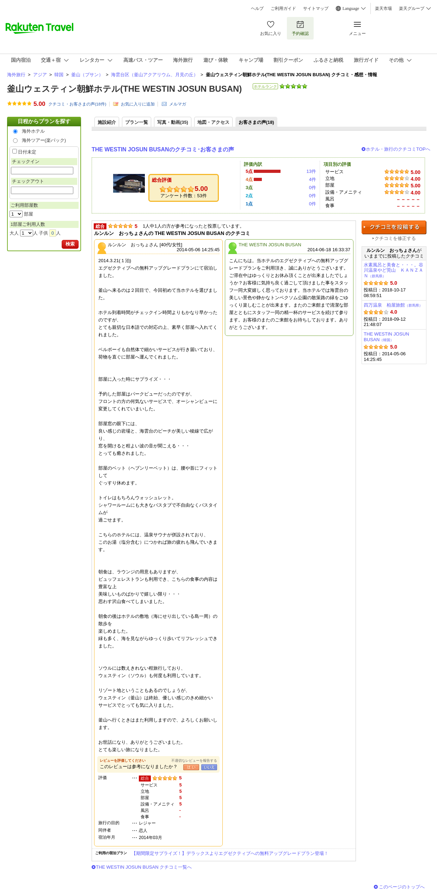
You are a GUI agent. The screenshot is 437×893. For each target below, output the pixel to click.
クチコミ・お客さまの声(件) (77, 104)
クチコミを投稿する (394, 227)
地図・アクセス (213, 122)
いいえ (209, 767)
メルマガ (177, 104)
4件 (312, 179)
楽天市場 (383, 8)
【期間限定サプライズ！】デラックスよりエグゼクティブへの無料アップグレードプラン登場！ (229, 853)
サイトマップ (315, 8)
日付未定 (27, 152)
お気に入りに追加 (138, 104)
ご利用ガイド (283, 8)
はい (191, 767)
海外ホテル (33, 131)
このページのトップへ (402, 886)
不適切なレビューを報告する (194, 760)
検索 (70, 244)
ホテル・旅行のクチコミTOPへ (398, 149)
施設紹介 (107, 122)
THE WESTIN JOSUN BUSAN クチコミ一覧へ (144, 867)
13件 (311, 171)
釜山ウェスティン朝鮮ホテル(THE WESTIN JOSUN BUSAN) (124, 88)
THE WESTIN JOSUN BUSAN (386, 336)
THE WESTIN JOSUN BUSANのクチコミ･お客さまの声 (163, 149)
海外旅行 (16, 74)
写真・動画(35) (172, 122)
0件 (312, 187)
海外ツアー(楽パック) (44, 140)
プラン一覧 (136, 122)
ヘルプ (257, 8)
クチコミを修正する (395, 238)
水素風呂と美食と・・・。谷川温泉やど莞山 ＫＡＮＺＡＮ (393, 270)
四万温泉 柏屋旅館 (393, 305)
